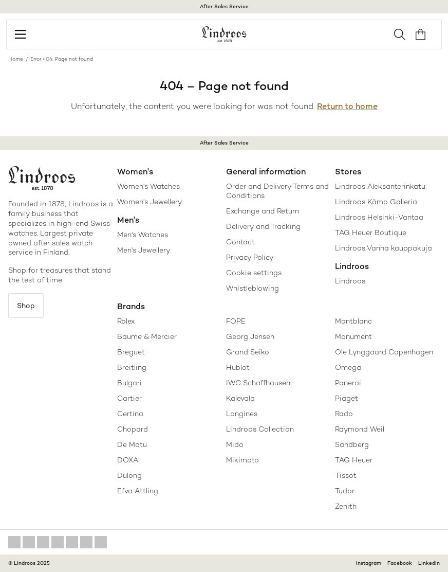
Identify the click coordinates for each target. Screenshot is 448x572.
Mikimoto (242, 459)
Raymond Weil (359, 429)
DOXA (127, 459)
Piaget (346, 398)
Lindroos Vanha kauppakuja (383, 248)
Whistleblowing (252, 288)
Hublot (238, 367)
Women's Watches (148, 186)
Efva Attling (137, 490)
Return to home (347, 106)
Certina (130, 413)
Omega (348, 367)
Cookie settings (254, 272)
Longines (241, 413)
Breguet (131, 351)
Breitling (131, 367)
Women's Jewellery (149, 201)
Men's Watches (142, 234)
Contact (240, 241)
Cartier (129, 398)
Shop (26, 305)
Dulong (129, 475)
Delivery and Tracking (263, 226)
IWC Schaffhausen (258, 382)
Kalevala (240, 398)
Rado (344, 413)
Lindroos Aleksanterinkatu (380, 186)
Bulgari (129, 382)
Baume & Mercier (147, 336)
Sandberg (352, 444)
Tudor (344, 490)
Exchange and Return (262, 211)
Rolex (126, 321)
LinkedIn (429, 563)
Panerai (348, 382)
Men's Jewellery (143, 250)
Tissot (346, 475)
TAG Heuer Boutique (370, 232)
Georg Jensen (250, 336)
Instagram (368, 563)
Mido (235, 444)
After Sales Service (224, 6)
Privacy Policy (249, 257)
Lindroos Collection (260, 429)
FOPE (236, 321)
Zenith (346, 506)
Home (15, 59)
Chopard (132, 429)
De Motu (132, 444)
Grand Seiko (247, 351)
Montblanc (353, 321)
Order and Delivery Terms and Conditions (277, 191)
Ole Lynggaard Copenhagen (384, 351)
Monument (353, 336)
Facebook (399, 563)
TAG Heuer (353, 459)
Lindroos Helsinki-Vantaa (379, 217)
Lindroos (350, 280)
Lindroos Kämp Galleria (376, 201)
